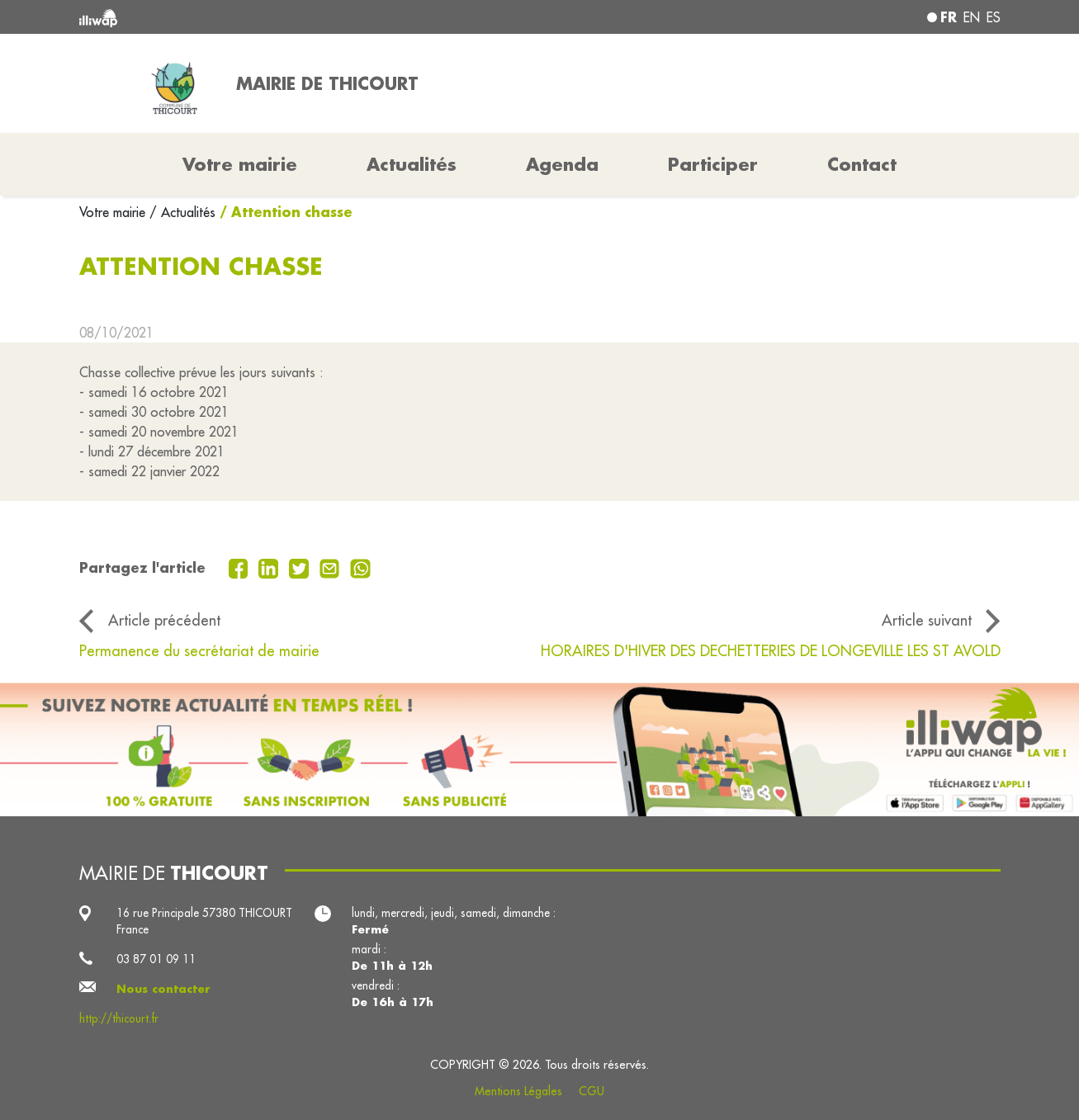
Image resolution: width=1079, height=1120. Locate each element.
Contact (862, 164)
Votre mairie (114, 212)
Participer (713, 164)
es (994, 17)
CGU (591, 1091)
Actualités (412, 164)
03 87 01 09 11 (156, 959)
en (971, 17)
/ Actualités (182, 212)
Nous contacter (163, 988)
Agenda (562, 164)
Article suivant (927, 620)
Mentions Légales (518, 1091)
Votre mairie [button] (239, 164)
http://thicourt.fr (119, 1018)
